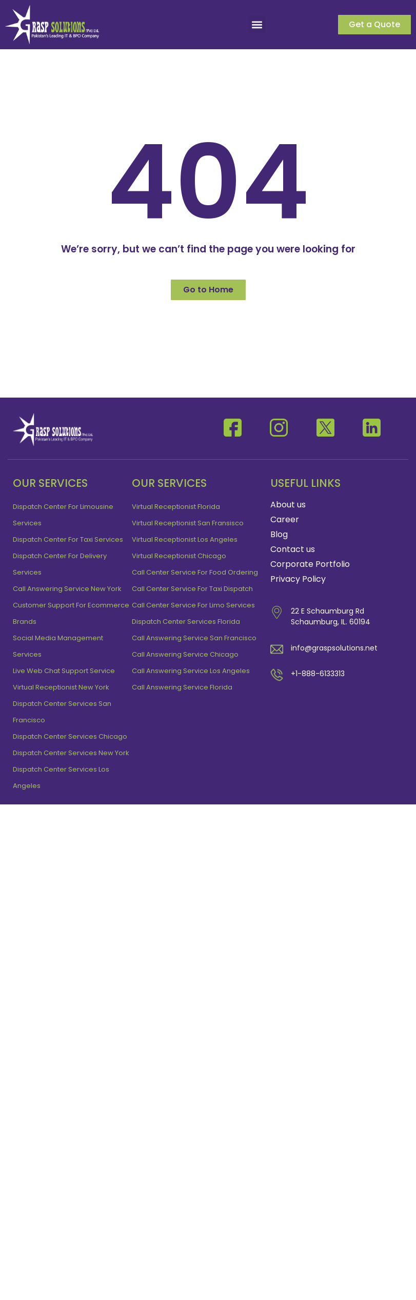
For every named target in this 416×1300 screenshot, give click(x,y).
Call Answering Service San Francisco (194, 638)
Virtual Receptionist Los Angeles (184, 539)
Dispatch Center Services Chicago (70, 736)
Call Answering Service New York (67, 589)
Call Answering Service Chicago (185, 654)
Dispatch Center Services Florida (186, 621)
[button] (256, 24)
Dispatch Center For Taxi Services (68, 539)
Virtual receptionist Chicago (179, 556)
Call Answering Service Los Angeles (191, 671)
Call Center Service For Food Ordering (195, 572)
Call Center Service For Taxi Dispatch (192, 589)
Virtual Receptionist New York (61, 687)
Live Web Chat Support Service (64, 671)
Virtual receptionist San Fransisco (188, 523)
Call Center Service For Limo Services (193, 605)
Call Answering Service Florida (182, 687)
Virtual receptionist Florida (176, 506)
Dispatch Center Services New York (71, 753)
